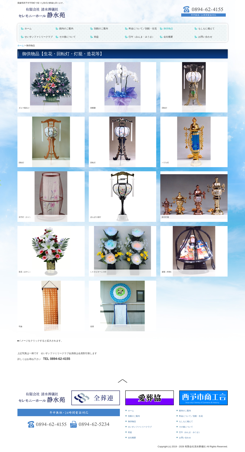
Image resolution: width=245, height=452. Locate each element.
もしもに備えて (206, 28)
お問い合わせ (205, 36)
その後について (67, 36)
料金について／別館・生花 (143, 28)
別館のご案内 (101, 28)
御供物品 (168, 28)
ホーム (28, 28)
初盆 (96, 36)
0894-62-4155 (60, 359)
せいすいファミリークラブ (39, 36)
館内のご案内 (66, 28)
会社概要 (168, 36)
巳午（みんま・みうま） (141, 36)
